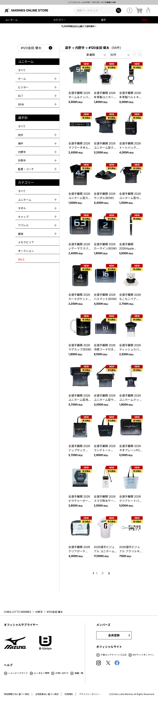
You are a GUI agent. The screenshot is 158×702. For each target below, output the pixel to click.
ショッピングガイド (18, 673)
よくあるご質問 (41, 673)
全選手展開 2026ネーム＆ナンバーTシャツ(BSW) (79, 97)
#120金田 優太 (99, 48)
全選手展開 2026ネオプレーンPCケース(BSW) (130, 450)
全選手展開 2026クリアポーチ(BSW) (79, 551)
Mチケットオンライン (143, 654)
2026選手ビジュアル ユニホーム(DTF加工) (104, 551)
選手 (68, 48)
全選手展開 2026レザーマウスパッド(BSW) (79, 248)
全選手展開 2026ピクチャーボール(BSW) (79, 501)
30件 (113, 54)
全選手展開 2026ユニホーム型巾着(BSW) (130, 198)
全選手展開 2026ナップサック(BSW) (79, 450)
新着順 (90, 54)
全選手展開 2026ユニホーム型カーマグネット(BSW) (79, 198)
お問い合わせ (61, 673)
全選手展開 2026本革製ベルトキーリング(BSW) (130, 97)
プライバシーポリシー (89, 694)
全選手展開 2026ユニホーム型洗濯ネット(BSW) (79, 400)
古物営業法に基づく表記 (47, 694)
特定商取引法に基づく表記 (16, 694)
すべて (22, 70)
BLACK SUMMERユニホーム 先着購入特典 (79, 2)
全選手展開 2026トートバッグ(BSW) (130, 148)
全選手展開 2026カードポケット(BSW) (79, 299)
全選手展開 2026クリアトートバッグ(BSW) (130, 501)
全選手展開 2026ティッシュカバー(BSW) (130, 349)
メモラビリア (26, 242)
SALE (144, 19)
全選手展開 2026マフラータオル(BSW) (79, 148)
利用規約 (69, 694)
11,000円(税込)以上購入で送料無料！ (79, 26)
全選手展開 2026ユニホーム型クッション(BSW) (105, 148)
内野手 (80, 48)
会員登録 (114, 635)
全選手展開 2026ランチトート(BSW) (105, 450)
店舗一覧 (79, 673)
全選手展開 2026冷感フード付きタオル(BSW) (105, 349)
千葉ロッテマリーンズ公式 (114, 654)
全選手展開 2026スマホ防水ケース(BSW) (105, 501)
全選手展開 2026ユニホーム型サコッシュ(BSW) (105, 400)
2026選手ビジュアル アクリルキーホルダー (130, 551)
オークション (26, 251)
